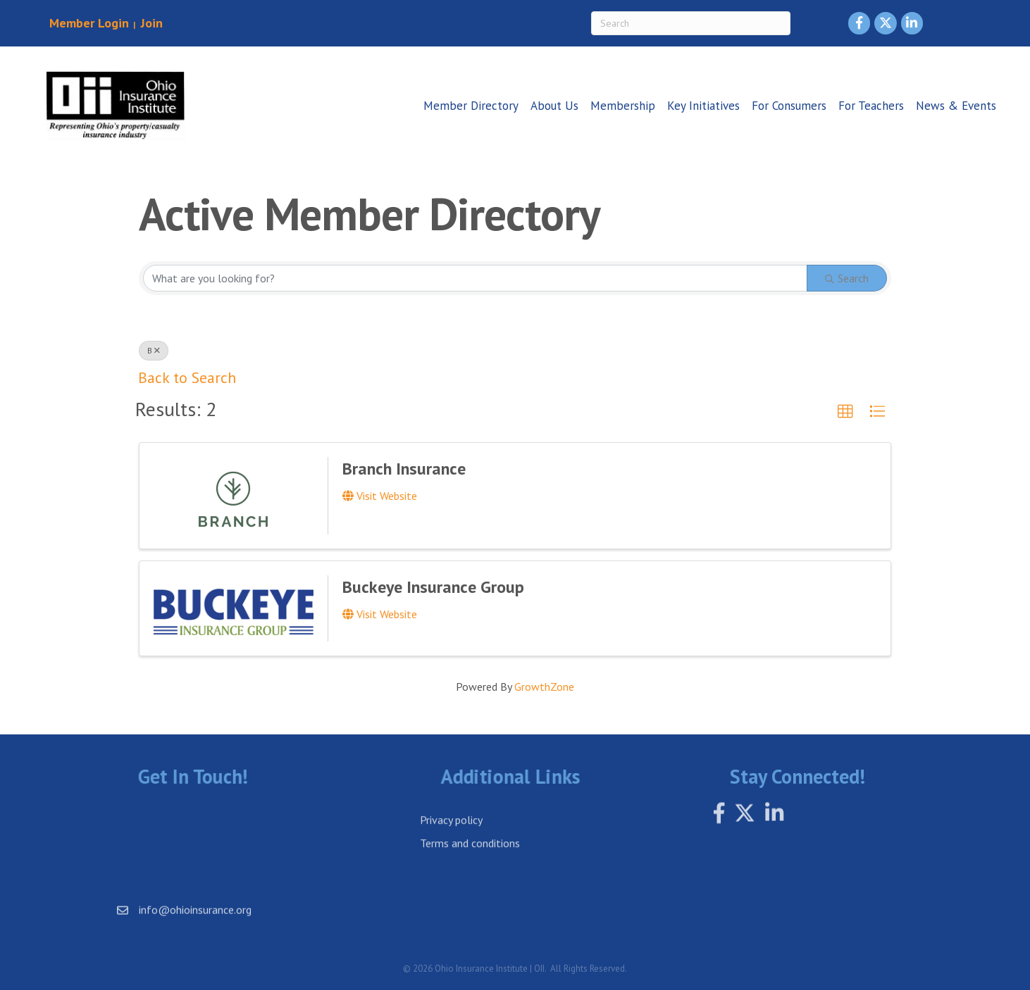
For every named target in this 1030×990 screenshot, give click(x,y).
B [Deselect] (153, 350)
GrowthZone (544, 686)
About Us (554, 105)
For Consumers (789, 105)
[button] (845, 412)
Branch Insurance (404, 469)
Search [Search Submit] (847, 278)
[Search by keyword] (475, 278)
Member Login (89, 23)
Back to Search (187, 377)
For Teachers (871, 105)
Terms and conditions (470, 860)
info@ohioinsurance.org (195, 919)
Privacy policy (451, 837)
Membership (622, 105)
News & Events (956, 105)
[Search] (690, 23)
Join (150, 23)
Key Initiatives (703, 105)
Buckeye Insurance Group (433, 587)
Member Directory (471, 105)
